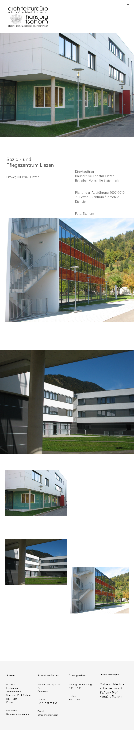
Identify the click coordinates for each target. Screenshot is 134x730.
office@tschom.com (48, 714)
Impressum (11, 710)
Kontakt (10, 702)
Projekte (10, 684)
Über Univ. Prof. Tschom (18, 695)
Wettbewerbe (13, 691)
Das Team (11, 698)
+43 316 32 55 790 (47, 703)
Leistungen (12, 688)
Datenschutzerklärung (18, 713)
